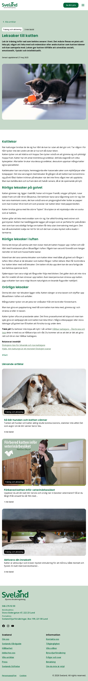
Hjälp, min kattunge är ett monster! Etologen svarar (26, 348)
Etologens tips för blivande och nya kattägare (23, 345)
